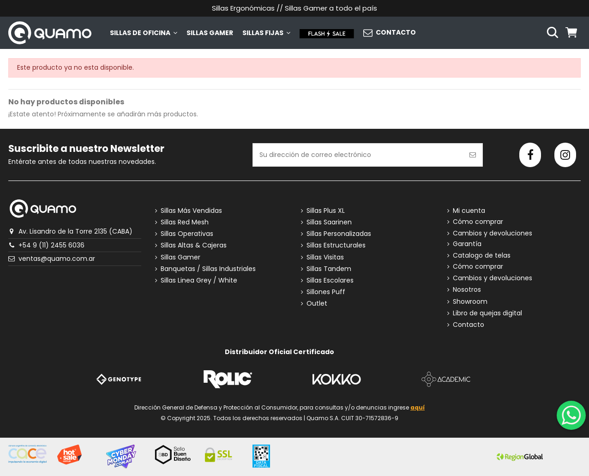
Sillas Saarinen (329, 222)
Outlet (317, 303)
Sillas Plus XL (326, 210)
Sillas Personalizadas (339, 233)
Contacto (468, 324)
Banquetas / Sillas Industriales (208, 269)
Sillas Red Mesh (185, 222)
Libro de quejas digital (487, 313)
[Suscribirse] (472, 155)
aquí (417, 407)
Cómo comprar (478, 221)
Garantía (467, 244)
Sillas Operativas (187, 233)
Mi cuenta (469, 210)
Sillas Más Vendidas (191, 210)
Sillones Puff (326, 292)
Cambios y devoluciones (492, 233)
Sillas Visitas (325, 257)
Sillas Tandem (329, 269)
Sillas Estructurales (336, 245)
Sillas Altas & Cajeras (194, 245)
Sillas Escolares (330, 280)
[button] (143, 32)
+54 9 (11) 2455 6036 (51, 245)
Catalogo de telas (482, 255)
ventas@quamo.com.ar (56, 258)
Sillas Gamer (180, 257)
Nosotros (467, 289)
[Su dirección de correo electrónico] (358, 155)
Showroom (470, 301)
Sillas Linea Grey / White (199, 280)
